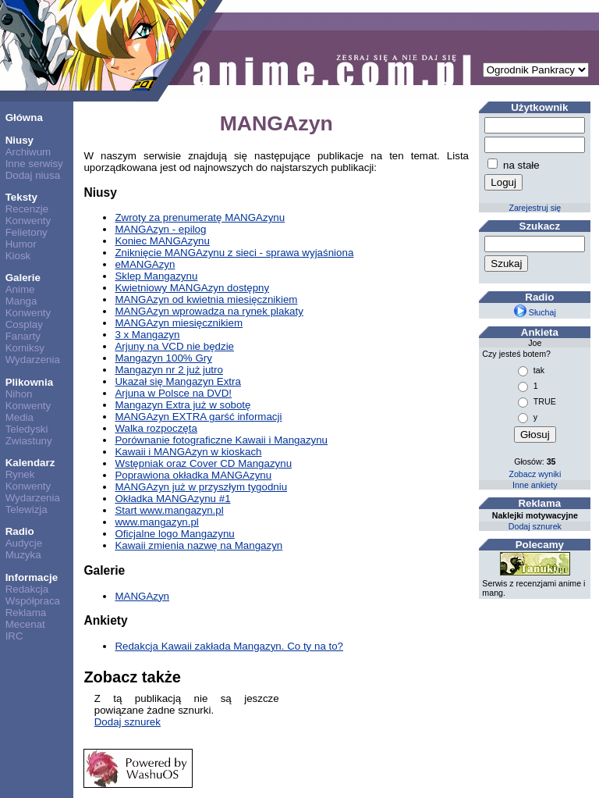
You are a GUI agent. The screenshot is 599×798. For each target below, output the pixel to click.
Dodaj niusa (32, 175)
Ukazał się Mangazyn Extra (178, 381)
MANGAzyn (142, 596)
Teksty (21, 197)
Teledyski (26, 429)
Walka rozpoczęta (156, 428)
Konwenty (28, 220)
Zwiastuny (28, 441)
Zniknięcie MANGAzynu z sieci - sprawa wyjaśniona (234, 252)
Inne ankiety (534, 485)
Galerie (23, 277)
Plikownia (29, 382)
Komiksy (24, 348)
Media (19, 417)
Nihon (19, 394)
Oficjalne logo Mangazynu (174, 534)
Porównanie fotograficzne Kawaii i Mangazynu (221, 440)
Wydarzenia (32, 359)
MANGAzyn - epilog (160, 229)
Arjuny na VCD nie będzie (174, 346)
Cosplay (24, 324)
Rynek (20, 474)
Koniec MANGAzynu (162, 241)
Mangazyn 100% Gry (163, 358)
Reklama (26, 612)
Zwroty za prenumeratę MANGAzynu (200, 217)
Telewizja (26, 509)
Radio (19, 531)
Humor (21, 244)
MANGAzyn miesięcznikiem (179, 323)
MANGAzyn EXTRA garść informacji (198, 416)
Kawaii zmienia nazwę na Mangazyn (198, 545)
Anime (20, 289)
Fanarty (23, 336)
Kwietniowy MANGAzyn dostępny (192, 288)
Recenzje (27, 209)
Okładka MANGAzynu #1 (172, 498)
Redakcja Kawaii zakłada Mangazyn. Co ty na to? (229, 646)
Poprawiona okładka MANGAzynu (193, 475)
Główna (24, 117)
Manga (21, 301)
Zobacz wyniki (535, 474)
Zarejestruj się (535, 207)
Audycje (23, 543)
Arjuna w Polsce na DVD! (173, 393)
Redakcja (27, 589)
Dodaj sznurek (127, 722)
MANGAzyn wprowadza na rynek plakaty (209, 311)
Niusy (19, 140)
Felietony (26, 232)
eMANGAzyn (145, 264)
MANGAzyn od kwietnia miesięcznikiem (206, 299)
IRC (14, 636)
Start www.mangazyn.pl (169, 510)
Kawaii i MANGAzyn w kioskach (188, 452)
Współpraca (32, 601)
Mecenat (25, 624)
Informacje (31, 577)
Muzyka (23, 555)
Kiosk (18, 256)
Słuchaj (535, 312)
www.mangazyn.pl (156, 522)
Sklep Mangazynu (156, 276)
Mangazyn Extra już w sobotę (182, 405)
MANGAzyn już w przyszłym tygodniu (201, 487)
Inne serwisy (34, 163)
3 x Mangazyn (147, 334)
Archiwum (28, 152)
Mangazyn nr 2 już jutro (169, 370)
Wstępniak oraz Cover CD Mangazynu (203, 463)
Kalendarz (30, 462)
